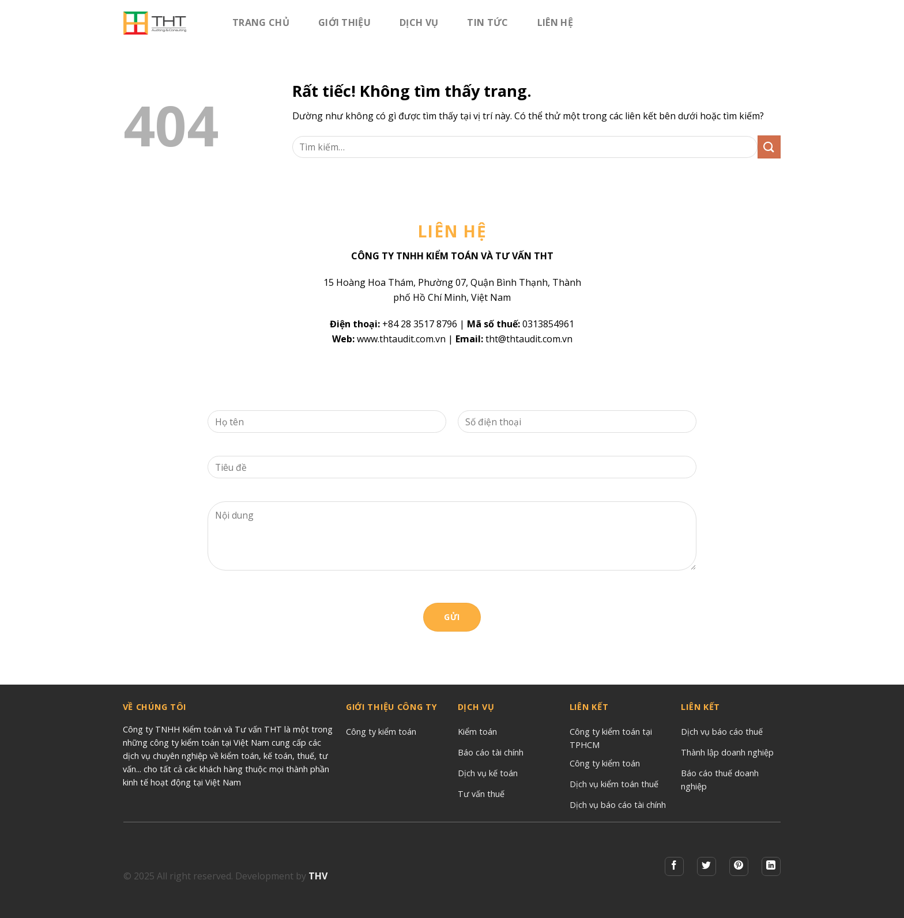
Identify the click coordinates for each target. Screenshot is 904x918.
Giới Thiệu (344, 22)
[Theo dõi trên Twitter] (706, 866)
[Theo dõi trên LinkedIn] (771, 866)
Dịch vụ (419, 22)
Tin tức (487, 22)
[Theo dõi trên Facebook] (674, 866)
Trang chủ (260, 22)
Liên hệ (555, 22)
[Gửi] (769, 146)
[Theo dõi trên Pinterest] (738, 866)
